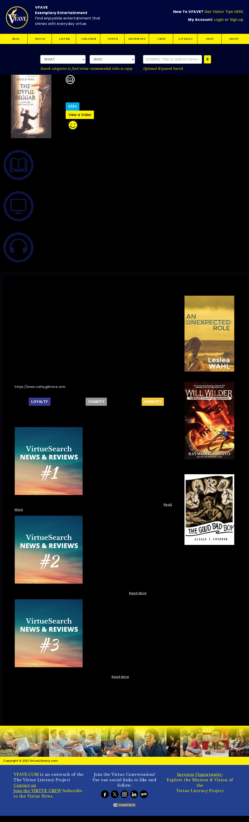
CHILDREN (88, 39)
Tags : (203, 711)
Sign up (237, 19)
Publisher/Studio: (205, 659)
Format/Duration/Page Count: (203, 692)
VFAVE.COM (26, 780)
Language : (199, 685)
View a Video (80, 114)
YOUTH (113, 39)
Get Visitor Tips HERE (224, 12)
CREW (161, 39)
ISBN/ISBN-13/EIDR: (199, 678)
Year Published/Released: (205, 669)
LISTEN (64, 39)
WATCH (40, 39)
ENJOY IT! (125, 89)
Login (219, 19)
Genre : (205, 702)
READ (16, 39)
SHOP (210, 39)
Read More (138, 593)
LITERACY (186, 39)
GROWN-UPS (137, 39)
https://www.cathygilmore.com (41, 386)
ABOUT (234, 39)
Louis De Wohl (96, 89)
